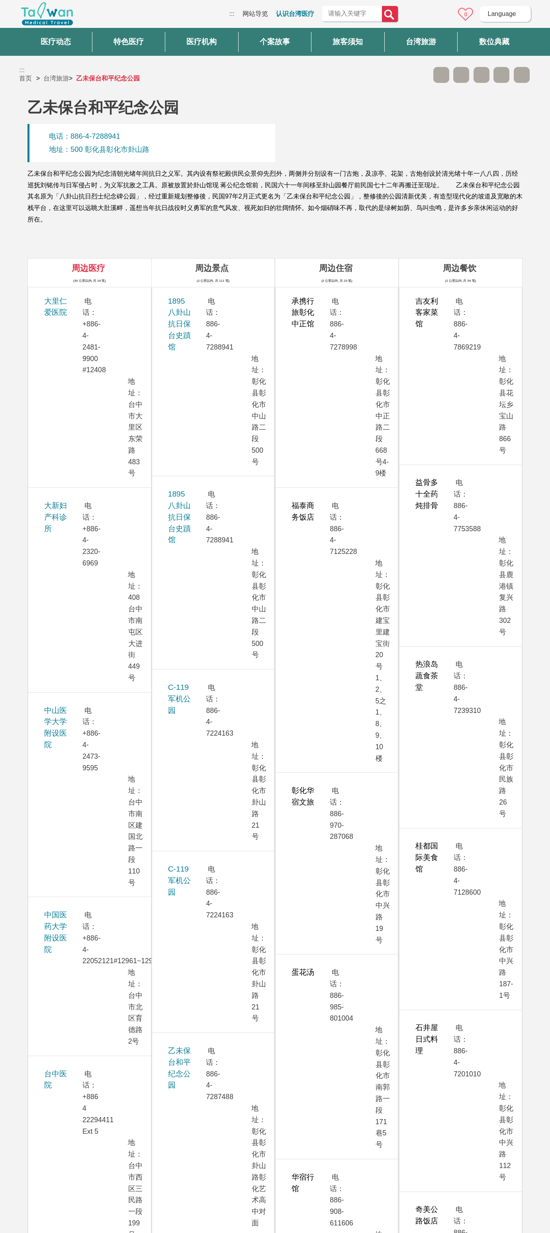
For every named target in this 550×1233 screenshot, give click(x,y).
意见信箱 (444, 14)
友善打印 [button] (481, 75)
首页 (25, 78)
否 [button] (347, 1038)
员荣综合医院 (66, 892)
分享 (501, 75)
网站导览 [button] (275, 1072)
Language (501, 13)
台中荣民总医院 (70, 498)
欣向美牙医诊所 (70, 618)
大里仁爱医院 (66, 301)
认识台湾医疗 (295, 13)
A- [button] (441, 75)
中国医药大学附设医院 (81, 410)
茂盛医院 (59, 651)
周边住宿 (335, 268)
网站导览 (255, 13)
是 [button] (310, 1038)
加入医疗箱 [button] (522, 75)
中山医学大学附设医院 (81, 377)
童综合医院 (63, 783)
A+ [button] (461, 75)
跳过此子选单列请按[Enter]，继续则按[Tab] (421, 75)
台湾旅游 (56, 78)
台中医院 (59, 454)
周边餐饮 (459, 268)
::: (231, 13)
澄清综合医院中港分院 (81, 859)
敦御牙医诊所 (66, 739)
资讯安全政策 (409, 1134)
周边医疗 (88, 268)
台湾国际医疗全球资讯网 (47, 16)
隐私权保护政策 (412, 1118)
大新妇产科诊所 (70, 345)
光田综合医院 (66, 542)
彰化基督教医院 (70, 815)
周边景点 (212, 268)
